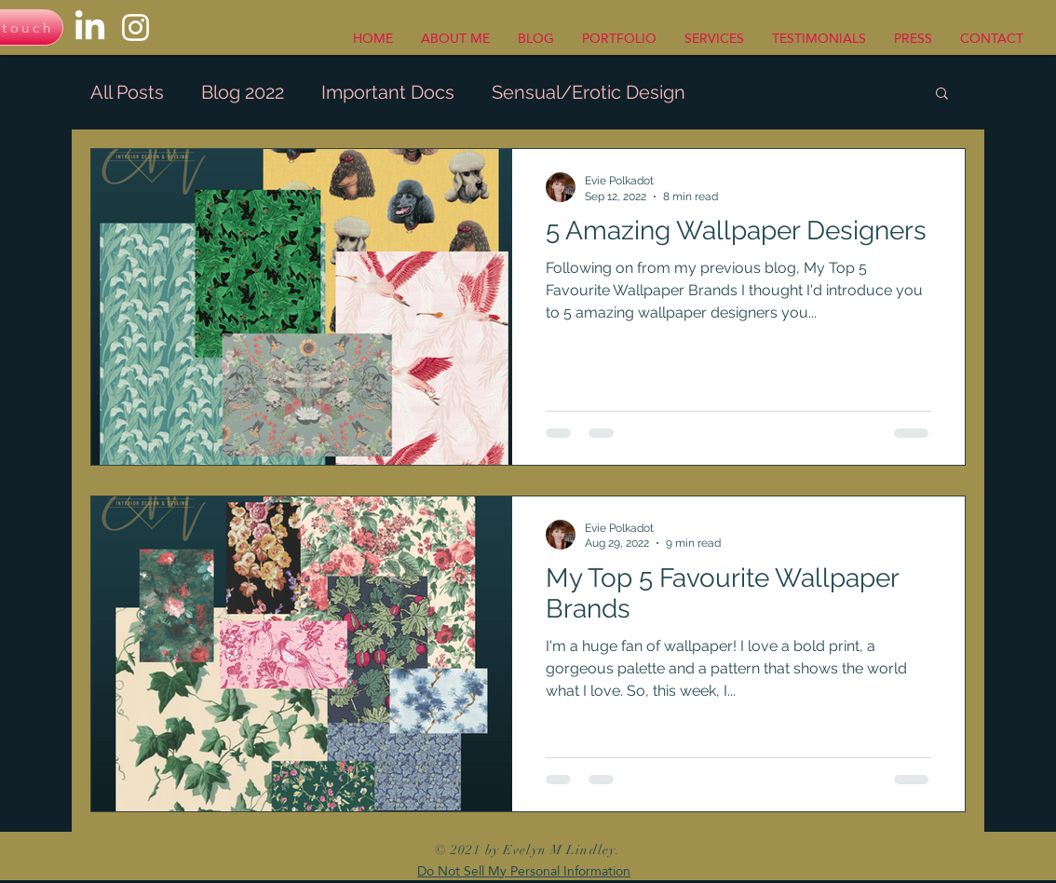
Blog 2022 (242, 92)
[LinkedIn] (90, 27)
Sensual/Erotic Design (588, 92)
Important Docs (387, 92)
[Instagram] (135, 27)
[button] (942, 94)
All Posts (127, 92)
